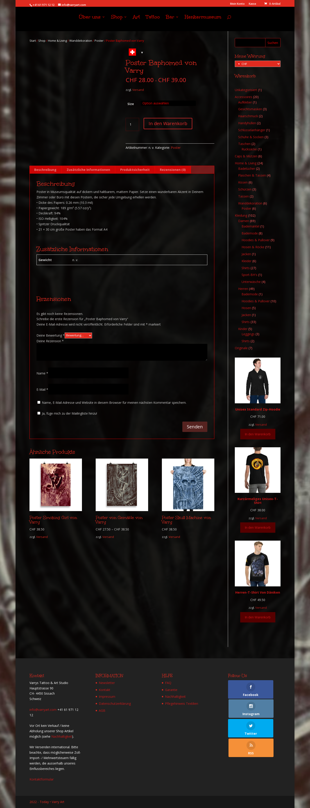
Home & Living (57, 41)
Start (32, 41)
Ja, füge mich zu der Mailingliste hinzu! (67, 413)
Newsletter (107, 683)
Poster (99, 41)
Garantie (171, 690)
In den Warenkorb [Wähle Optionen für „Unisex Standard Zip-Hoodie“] (258, 434)
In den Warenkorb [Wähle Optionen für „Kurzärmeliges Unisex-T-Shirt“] (258, 527)
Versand (138, 90)
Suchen (272, 43)
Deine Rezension (50, 341)
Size (130, 104)
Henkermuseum (203, 21)
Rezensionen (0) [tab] (173, 170)
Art (136, 21)
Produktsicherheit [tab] (135, 170)
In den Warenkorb (168, 123)
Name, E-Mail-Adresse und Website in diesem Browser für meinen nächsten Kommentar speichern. (114, 402)
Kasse (252, 4)
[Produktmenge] (132, 124)
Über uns (90, 21)
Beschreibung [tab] (45, 170)
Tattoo (153, 21)
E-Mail (42, 389)
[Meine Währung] (258, 64)
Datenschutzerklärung (115, 703)
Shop (116, 21)
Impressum (107, 696)
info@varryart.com (43, 709)
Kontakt (104, 690)
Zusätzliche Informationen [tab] (88, 170)
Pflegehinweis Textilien (181, 703)
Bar (170, 21)
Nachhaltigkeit (61, 736)
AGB (102, 710)
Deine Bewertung (50, 335)
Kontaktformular (41, 779)
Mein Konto (237, 4)
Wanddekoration (80, 41)
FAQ (168, 683)
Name (42, 373)
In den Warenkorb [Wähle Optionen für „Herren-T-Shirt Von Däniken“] (258, 617)
